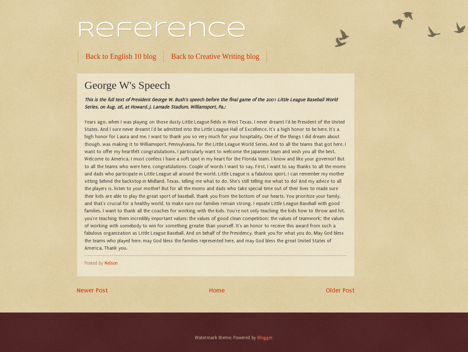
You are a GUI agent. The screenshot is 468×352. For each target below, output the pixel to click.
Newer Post (92, 290)
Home (217, 290)
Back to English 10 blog (121, 56)
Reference (161, 30)
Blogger (265, 337)
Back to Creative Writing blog (215, 56)
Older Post (340, 290)
